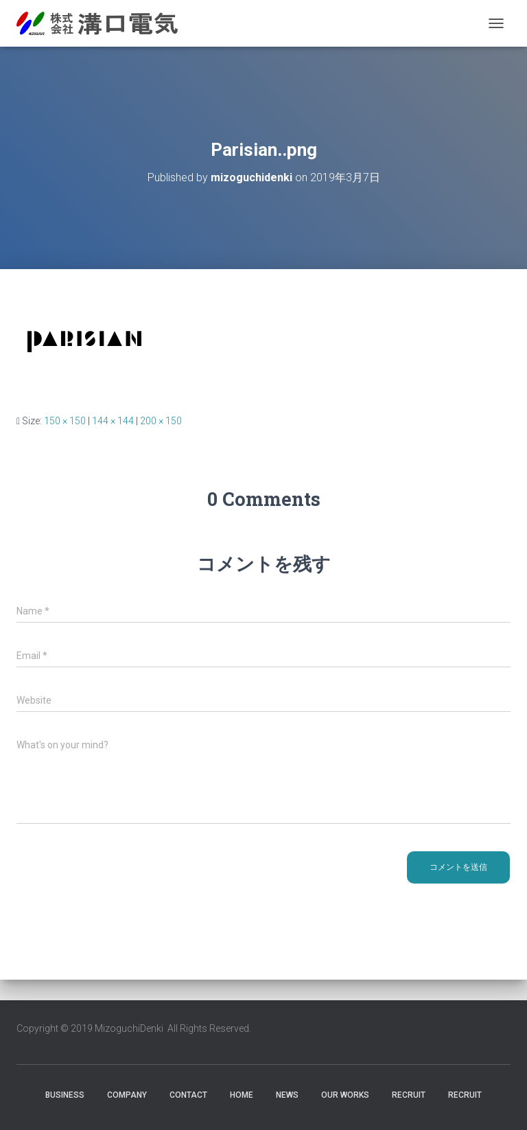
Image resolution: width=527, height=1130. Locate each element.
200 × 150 (161, 420)
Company (127, 1095)
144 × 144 (113, 420)
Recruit (465, 1095)
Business (64, 1095)
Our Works (345, 1095)
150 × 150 (65, 420)
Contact (188, 1095)
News (287, 1095)
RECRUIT (408, 1095)
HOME (241, 1095)
